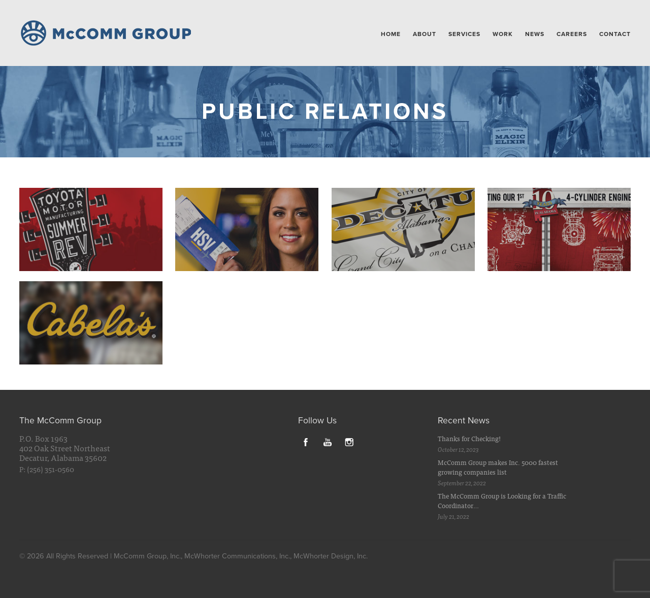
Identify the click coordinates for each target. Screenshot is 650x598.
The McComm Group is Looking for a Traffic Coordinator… (502, 500)
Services (464, 34)
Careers (572, 34)
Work (503, 34)
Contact (615, 34)
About (424, 34)
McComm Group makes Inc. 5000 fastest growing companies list (498, 467)
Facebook (305, 441)
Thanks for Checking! (469, 438)
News (534, 34)
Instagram (349, 441)
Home (391, 34)
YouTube (327, 441)
